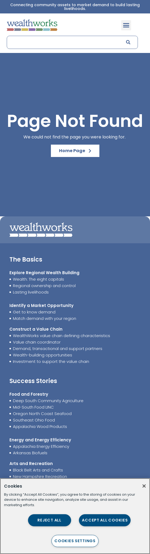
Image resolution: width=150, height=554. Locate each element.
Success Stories (33, 381)
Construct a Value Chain (35, 329)
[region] (75, 516)
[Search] (128, 42)
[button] (126, 25)
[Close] (144, 486)
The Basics (25, 259)
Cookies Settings (75, 541)
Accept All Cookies (105, 520)
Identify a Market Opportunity (41, 305)
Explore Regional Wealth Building (44, 273)
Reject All (49, 520)
